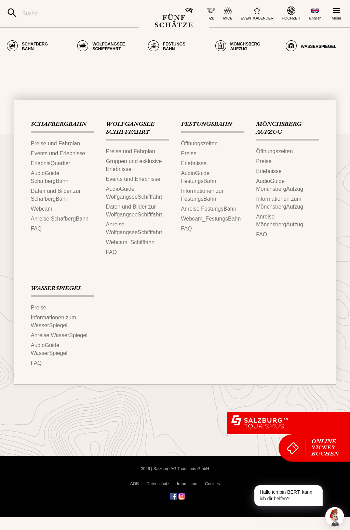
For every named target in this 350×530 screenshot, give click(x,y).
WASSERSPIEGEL (56, 301)
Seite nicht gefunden (50, 64)
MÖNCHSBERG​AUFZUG (278, 141)
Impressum (187, 496)
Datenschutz (158, 496)
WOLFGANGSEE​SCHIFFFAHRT (130, 141)
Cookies (212, 496)
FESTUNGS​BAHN (206, 137)
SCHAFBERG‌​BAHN (58, 137)
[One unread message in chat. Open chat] (335, 517)
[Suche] (73, 13)
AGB (134, 496)
